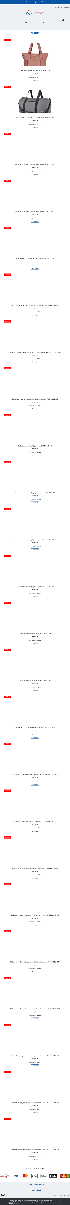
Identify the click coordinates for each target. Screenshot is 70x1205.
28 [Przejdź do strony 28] (43, 1169)
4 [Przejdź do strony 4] (32, 1169)
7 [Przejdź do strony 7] (38, 1169)
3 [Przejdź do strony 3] (30, 1169)
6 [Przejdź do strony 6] (36, 1169)
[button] (8, 21)
